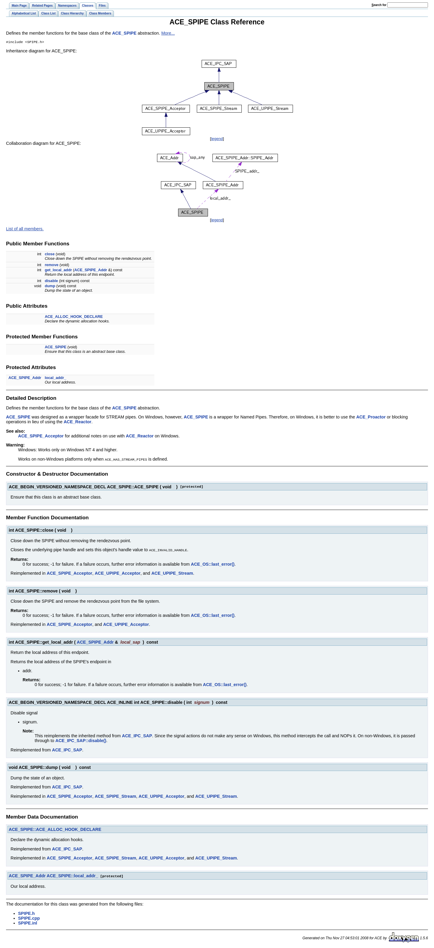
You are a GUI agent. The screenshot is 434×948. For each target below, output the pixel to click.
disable (51, 281)
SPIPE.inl (27, 922)
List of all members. (25, 229)
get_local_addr (58, 270)
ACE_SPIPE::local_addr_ (72, 875)
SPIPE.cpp (29, 917)
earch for (379, 5)
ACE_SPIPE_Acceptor (41, 436)
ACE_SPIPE (124, 33)
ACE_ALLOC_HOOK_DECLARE (74, 317)
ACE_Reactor (77, 422)
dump (50, 286)
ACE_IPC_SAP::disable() (80, 740)
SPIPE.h (26, 913)
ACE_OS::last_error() (212, 564)
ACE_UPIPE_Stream (172, 573)
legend (217, 139)
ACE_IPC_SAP (137, 735)
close (50, 254)
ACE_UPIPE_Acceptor (117, 573)
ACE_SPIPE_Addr (90, 270)
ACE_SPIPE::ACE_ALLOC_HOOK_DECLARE (55, 829)
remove (51, 265)
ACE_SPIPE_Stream (115, 796)
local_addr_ (55, 378)
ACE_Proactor (371, 417)
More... (168, 33)
